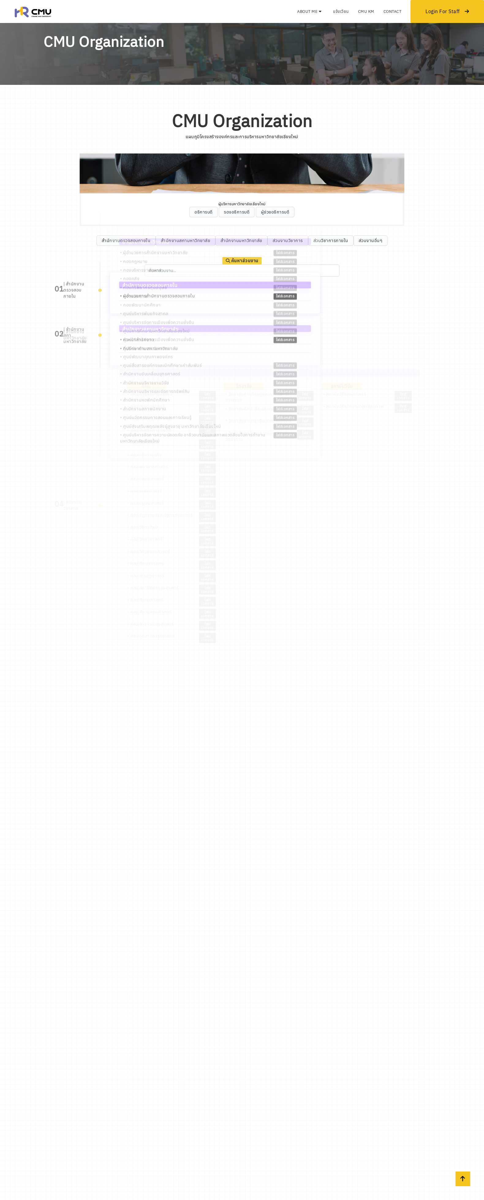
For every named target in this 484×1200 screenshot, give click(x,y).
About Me (309, 11)
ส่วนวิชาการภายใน (330, 240)
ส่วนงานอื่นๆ (371, 240)
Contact (393, 11)
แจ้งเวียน (341, 11)
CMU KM (366, 11)
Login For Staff (447, 11)
